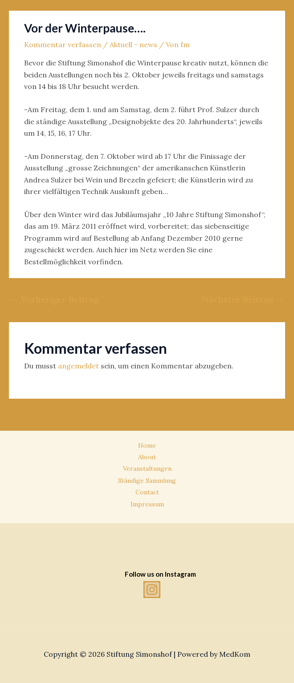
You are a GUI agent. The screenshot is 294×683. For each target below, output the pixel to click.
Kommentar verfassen (62, 44)
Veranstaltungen (147, 469)
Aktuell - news (133, 44)
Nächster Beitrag (243, 299)
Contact (147, 492)
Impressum (147, 504)
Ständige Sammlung (147, 481)
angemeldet (78, 365)
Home (147, 445)
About (147, 457)
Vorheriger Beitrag (54, 299)
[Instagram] (151, 589)
